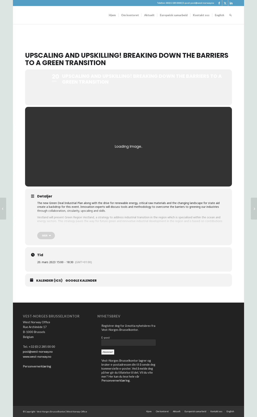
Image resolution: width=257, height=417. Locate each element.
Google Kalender (81, 281)
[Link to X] (225, 3)
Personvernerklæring (37, 366)
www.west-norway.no (37, 356)
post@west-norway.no (38, 351)
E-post (106, 337)
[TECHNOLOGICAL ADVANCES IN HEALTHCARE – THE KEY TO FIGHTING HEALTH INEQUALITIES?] (254, 209)
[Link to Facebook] (219, 3)
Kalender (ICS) (49, 281)
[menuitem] (112, 15)
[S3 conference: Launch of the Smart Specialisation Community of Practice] (3, 209)
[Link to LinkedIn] (231, 3)
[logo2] (53, 15)
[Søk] (230, 15)
